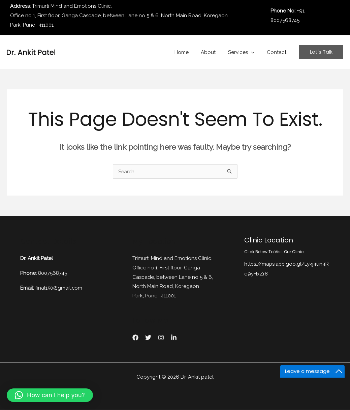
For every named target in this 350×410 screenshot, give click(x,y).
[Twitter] (148, 338)
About (213, 52)
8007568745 (52, 273)
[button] (50, 395)
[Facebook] (135, 338)
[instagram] (161, 338)
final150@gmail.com (59, 288)
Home (189, 52)
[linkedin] (174, 338)
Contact (277, 52)
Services (241, 52)
